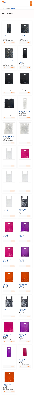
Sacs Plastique (13, 8)
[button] (31, 2)
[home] (4, 2)
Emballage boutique (7, 8)
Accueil (3, 8)
